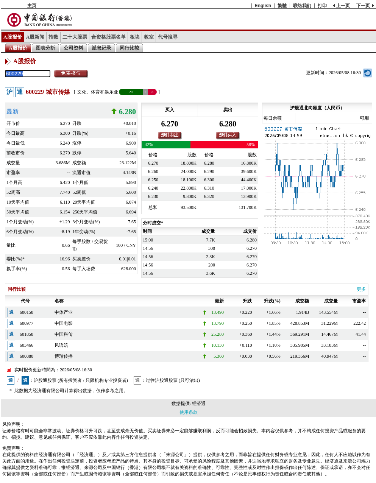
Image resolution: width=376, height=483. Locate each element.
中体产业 (64, 312)
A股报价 (12, 37)
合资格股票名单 (108, 37)
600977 (26, 323)
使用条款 (188, 412)
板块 (135, 37)
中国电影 (64, 323)
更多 (361, 289)
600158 (26, 312)
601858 (26, 334)
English (263, 5)
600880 (26, 356)
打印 (322, 5)
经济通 (199, 403)
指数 (53, 37)
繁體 (282, 5)
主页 (31, 5)
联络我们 (302, 5)
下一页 (363, 5)
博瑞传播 (64, 356)
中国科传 (64, 334)
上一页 (343, 5)
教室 (149, 37)
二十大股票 (74, 37)
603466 (26, 345)
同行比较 (129, 48)
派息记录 (101, 48)
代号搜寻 (168, 37)
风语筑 (61, 345)
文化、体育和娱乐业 (97, 92)
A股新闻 (35, 37)
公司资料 (73, 48)
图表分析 (45, 48)
